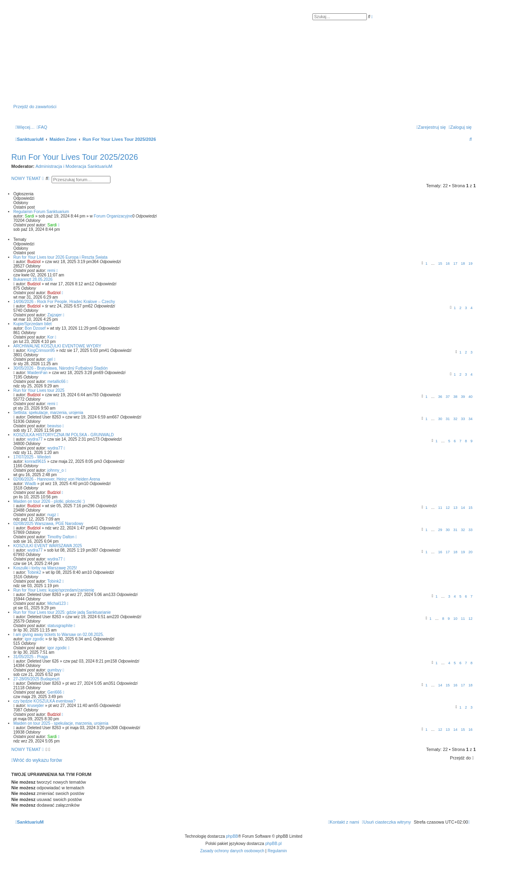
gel (50, 359)
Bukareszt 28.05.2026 (32, 279)
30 (440, 419)
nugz (52, 514)
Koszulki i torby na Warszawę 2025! (45, 568)
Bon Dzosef (35, 328)
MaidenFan (37, 372)
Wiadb (30, 483)
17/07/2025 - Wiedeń (32, 457)
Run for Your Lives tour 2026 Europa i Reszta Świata (60, 257)
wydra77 (35, 439)
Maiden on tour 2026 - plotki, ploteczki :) (49, 501)
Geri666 (55, 692)
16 (448, 263)
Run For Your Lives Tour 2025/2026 (74, 157)
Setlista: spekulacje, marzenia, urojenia (48, 412)
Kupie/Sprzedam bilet (32, 324)
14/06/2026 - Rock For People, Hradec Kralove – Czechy (64, 301)
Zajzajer (55, 315)
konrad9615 (35, 461)
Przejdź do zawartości (34, 106)
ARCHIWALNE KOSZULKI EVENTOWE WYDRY (57, 346)
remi (51, 270)
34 (470, 419)
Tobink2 (34, 572)
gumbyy (55, 670)
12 (448, 508)
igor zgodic (34, 639)
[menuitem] (42, 127)
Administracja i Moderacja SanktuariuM (73, 166)
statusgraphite (60, 625)
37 (448, 397)
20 (470, 552)
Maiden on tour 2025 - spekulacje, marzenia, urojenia (60, 723)
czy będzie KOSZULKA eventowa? (44, 701)
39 (463, 397)
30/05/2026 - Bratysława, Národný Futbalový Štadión (60, 368)
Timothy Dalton (60, 537)
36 (440, 397)
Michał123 (57, 603)
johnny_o (56, 470)
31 (448, 419)
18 (463, 263)
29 (440, 530)
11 (440, 508)
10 (455, 619)
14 (463, 508)
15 (440, 263)
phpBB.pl (273, 843)
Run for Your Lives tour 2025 (39, 390)
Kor (51, 337)
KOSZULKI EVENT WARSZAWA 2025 (47, 546)
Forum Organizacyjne (113, 216)
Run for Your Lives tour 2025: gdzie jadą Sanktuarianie (62, 612)
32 (455, 419)
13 (455, 508)
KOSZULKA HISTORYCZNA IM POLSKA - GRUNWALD (63, 435)
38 (455, 397)
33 (463, 419)
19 (470, 263)
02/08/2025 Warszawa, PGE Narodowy (48, 523)
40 (470, 397)
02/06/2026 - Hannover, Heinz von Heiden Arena (56, 479)
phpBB (232, 836)
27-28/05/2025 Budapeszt (36, 679)
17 (455, 263)
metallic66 (57, 381)
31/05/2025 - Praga (30, 657)
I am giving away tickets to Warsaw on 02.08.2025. (58, 634)
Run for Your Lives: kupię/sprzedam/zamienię (53, 590)
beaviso (54, 426)
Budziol (34, 261)
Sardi (29, 216)
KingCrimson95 (41, 350)
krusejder (35, 705)
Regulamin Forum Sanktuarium (41, 211)
